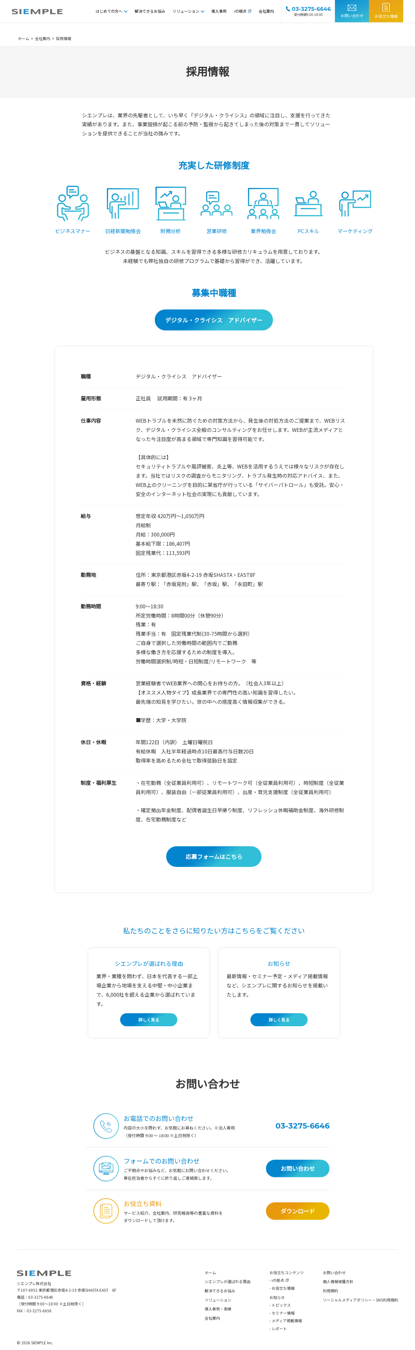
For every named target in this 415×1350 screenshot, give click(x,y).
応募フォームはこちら (214, 856)
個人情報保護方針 (338, 1295)
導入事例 (219, 11)
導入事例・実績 (218, 1323)
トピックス (281, 1319)
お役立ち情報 (386, 16)
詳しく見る (149, 1020)
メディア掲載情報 (287, 1334)
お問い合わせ (352, 15)
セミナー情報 (283, 1327)
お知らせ (277, 1311)
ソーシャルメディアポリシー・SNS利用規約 (360, 1313)
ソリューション (186, 11)
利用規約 (330, 1304)
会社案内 (266, 11)
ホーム (210, 1286)
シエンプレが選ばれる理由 (227, 1295)
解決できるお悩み (150, 11)
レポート (279, 1342)
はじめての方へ (109, 11)
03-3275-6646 (40, 1311)
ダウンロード (298, 1225)
